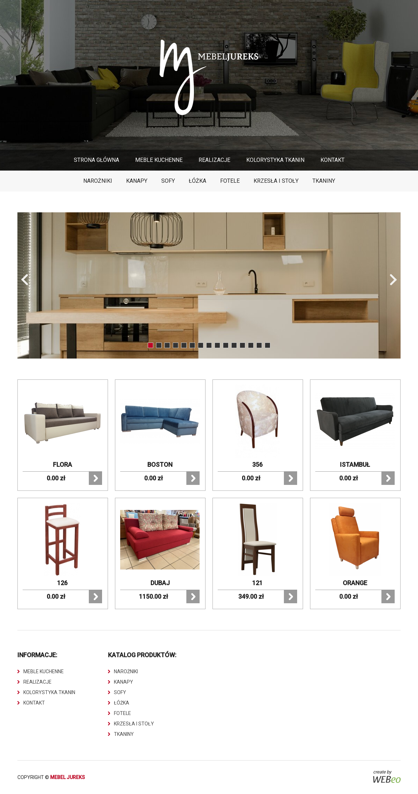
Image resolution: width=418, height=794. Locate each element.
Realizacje (214, 160)
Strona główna (96, 160)
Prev (24, 279)
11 (234, 345)
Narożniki (97, 181)
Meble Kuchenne (159, 160)
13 (251, 345)
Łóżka (197, 181)
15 (267, 345)
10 (226, 345)
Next (393, 279)
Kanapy (136, 181)
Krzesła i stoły (276, 181)
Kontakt (332, 160)
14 (259, 345)
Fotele (230, 181)
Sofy (168, 181)
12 (242, 345)
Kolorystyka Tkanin (275, 160)
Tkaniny (323, 181)
